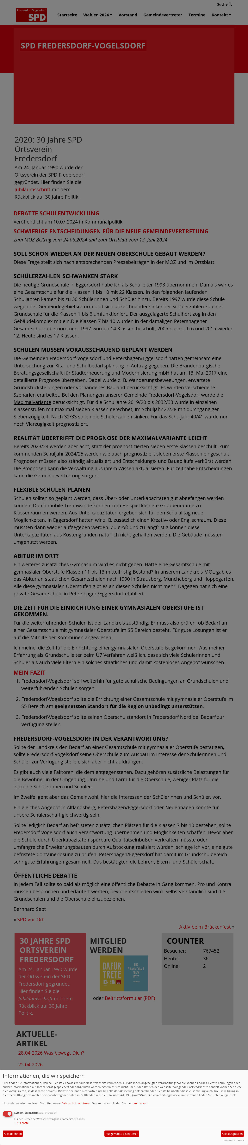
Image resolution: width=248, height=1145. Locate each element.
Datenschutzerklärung (75, 1103)
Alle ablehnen (13, 1134)
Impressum (140, 1103)
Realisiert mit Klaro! (234, 1140)
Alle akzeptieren (232, 1134)
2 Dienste (21, 1123)
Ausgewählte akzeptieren (122, 1134)
